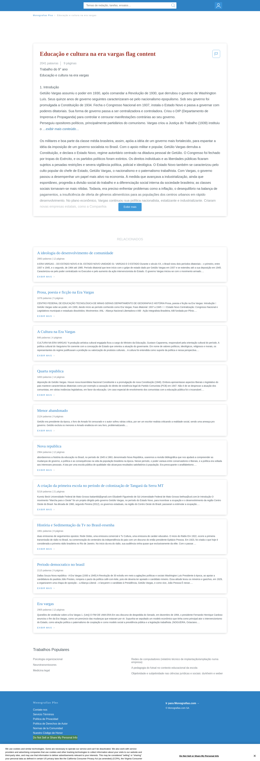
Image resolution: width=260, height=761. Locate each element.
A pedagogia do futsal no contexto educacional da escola (164, 667)
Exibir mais (130, 206)
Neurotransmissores (44, 664)
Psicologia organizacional (48, 659)
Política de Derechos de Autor (50, 723)
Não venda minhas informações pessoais (57, 737)
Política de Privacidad (45, 719)
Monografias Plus (43, 15)
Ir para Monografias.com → (182, 703)
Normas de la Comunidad (48, 728)
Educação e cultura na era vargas (77, 15)
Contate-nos (40, 709)
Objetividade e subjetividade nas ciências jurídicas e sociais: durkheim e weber (177, 673)
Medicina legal (41, 670)
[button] (216, 55)
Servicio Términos (43, 714)
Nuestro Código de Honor (48, 733)
